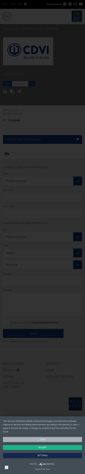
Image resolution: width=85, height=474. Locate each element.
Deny (42, 439)
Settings (42, 455)
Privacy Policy (45, 469)
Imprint (37, 469)
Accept (42, 447)
